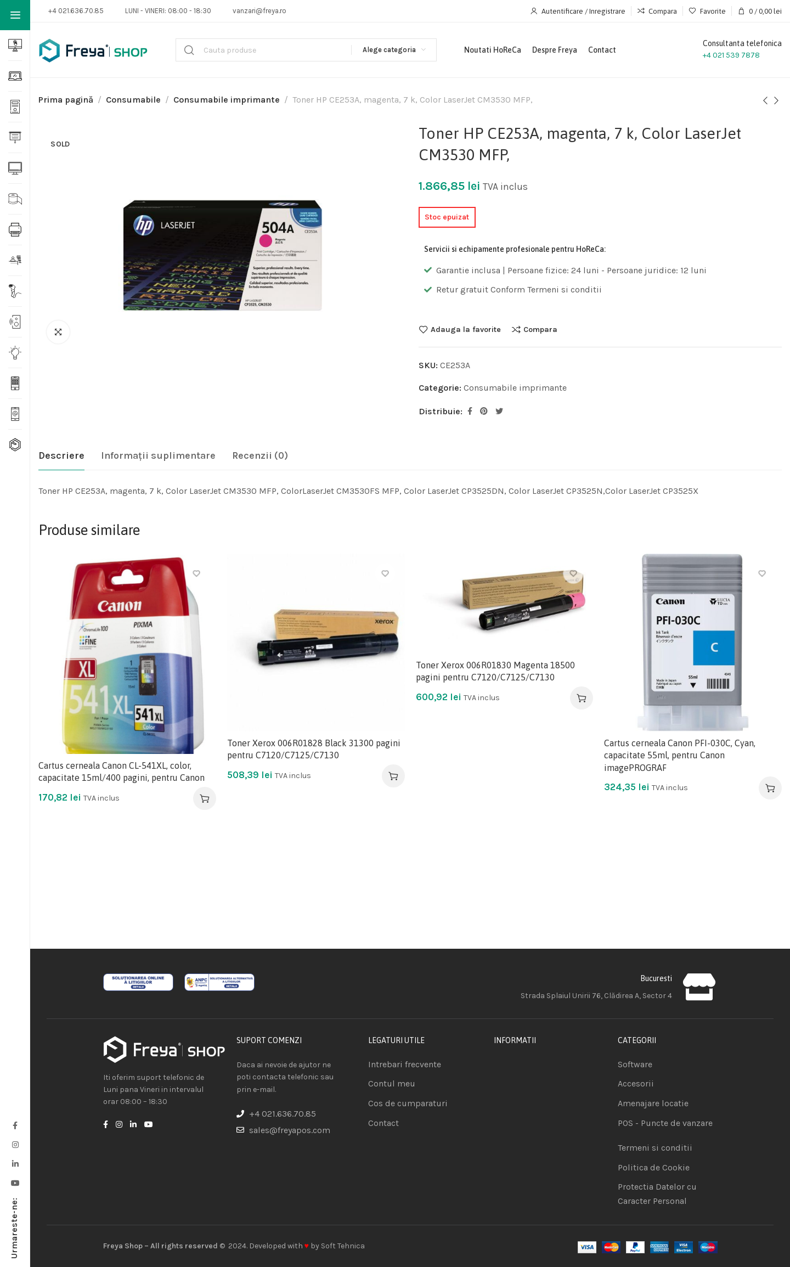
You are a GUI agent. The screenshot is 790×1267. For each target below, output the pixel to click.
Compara (540, 329)
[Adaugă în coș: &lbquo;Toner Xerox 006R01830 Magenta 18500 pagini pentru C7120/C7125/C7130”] (581, 697)
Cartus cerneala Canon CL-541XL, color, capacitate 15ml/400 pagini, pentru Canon (121, 771)
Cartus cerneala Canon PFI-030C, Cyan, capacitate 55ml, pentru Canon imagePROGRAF (679, 755)
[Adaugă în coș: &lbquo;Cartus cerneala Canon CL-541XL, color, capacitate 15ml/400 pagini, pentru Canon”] (204, 798)
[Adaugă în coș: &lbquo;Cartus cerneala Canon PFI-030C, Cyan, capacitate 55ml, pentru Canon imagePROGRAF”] (770, 787)
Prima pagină (65, 99)
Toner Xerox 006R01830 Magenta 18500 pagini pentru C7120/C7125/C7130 (495, 671)
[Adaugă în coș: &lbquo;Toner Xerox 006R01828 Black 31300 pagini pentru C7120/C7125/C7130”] (393, 775)
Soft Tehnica (343, 1246)
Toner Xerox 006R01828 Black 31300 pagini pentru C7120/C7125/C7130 (313, 749)
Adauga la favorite (466, 329)
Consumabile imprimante (226, 99)
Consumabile (133, 99)
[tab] (61, 456)
